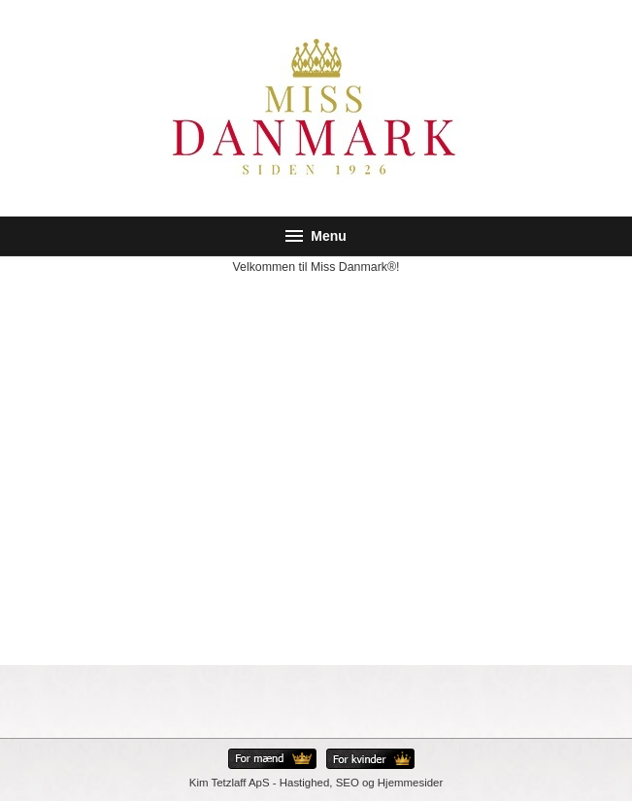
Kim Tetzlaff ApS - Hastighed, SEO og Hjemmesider (316, 782)
